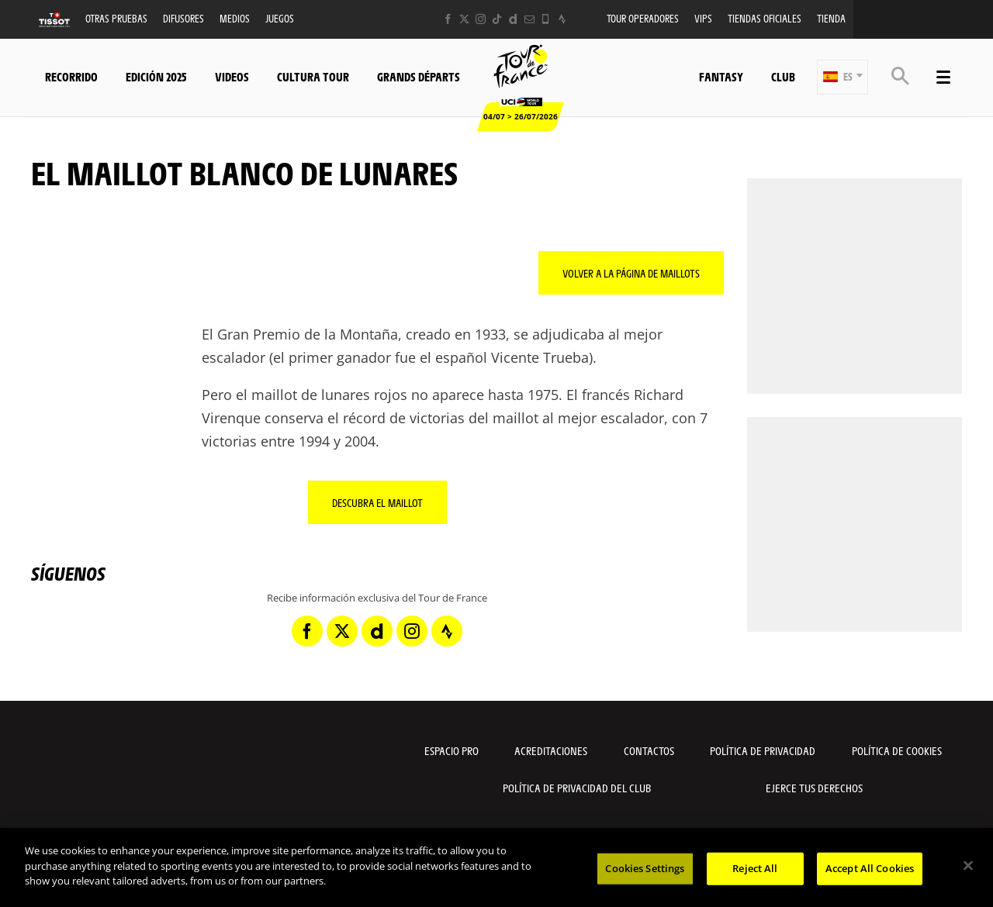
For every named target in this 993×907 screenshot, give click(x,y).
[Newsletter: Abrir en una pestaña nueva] (529, 19)
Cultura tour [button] (313, 76)
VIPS (703, 18)
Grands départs (418, 76)
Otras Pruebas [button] (116, 18)
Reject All (754, 868)
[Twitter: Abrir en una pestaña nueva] (464, 19)
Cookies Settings (644, 868)
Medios (235, 18)
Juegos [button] (279, 18)
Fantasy (721, 76)
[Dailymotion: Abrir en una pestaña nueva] (513, 19)
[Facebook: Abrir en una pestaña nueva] (448, 19)
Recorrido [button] (71, 76)
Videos (232, 76)
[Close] (968, 866)
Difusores (183, 18)
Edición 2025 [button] (156, 76)
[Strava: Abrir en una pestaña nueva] (562, 19)
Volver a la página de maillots (631, 273)
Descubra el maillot (377, 502)
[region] (496, 867)
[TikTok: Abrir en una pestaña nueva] (497, 19)
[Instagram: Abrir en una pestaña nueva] (480, 19)
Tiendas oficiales (764, 18)
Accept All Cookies (869, 868)
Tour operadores (643, 18)
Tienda (831, 18)
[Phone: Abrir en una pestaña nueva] (546, 19)
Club (783, 76)
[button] (842, 77)
